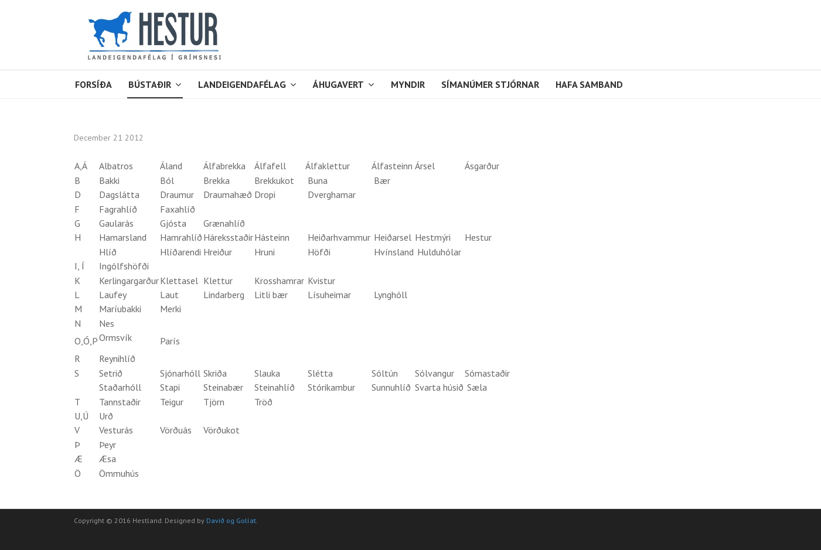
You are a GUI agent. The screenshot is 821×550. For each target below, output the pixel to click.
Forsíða (93, 84)
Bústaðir (149, 84)
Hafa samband (589, 84)
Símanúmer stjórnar (490, 84)
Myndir (408, 84)
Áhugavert (338, 84)
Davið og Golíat (231, 520)
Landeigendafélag (242, 84)
